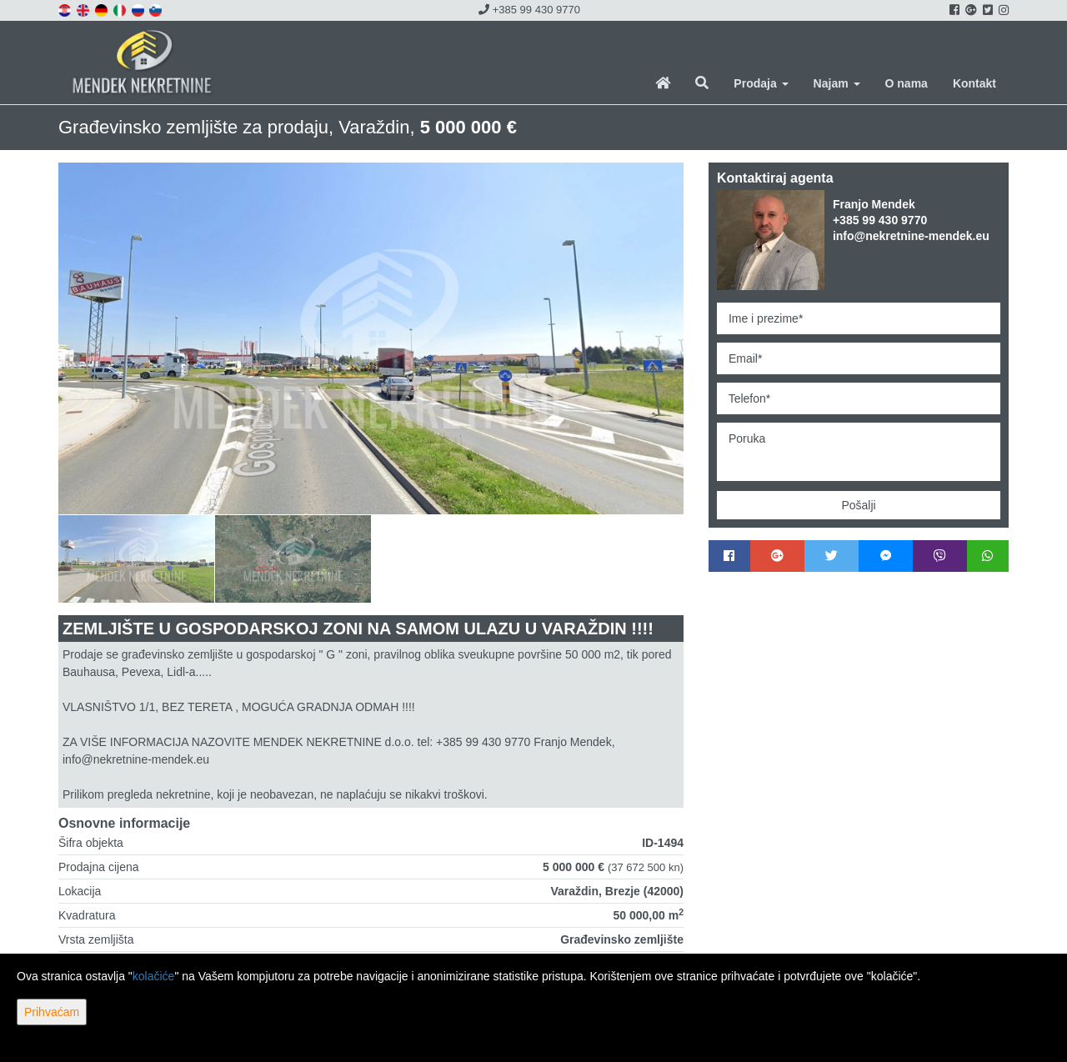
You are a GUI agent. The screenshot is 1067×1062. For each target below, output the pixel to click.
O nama (906, 83)
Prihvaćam (51, 1012)
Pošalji (858, 505)
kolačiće (154, 976)
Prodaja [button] (761, 83)
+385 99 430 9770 (529, 9)
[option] (136, 558)
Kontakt (974, 83)
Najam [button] (837, 83)
